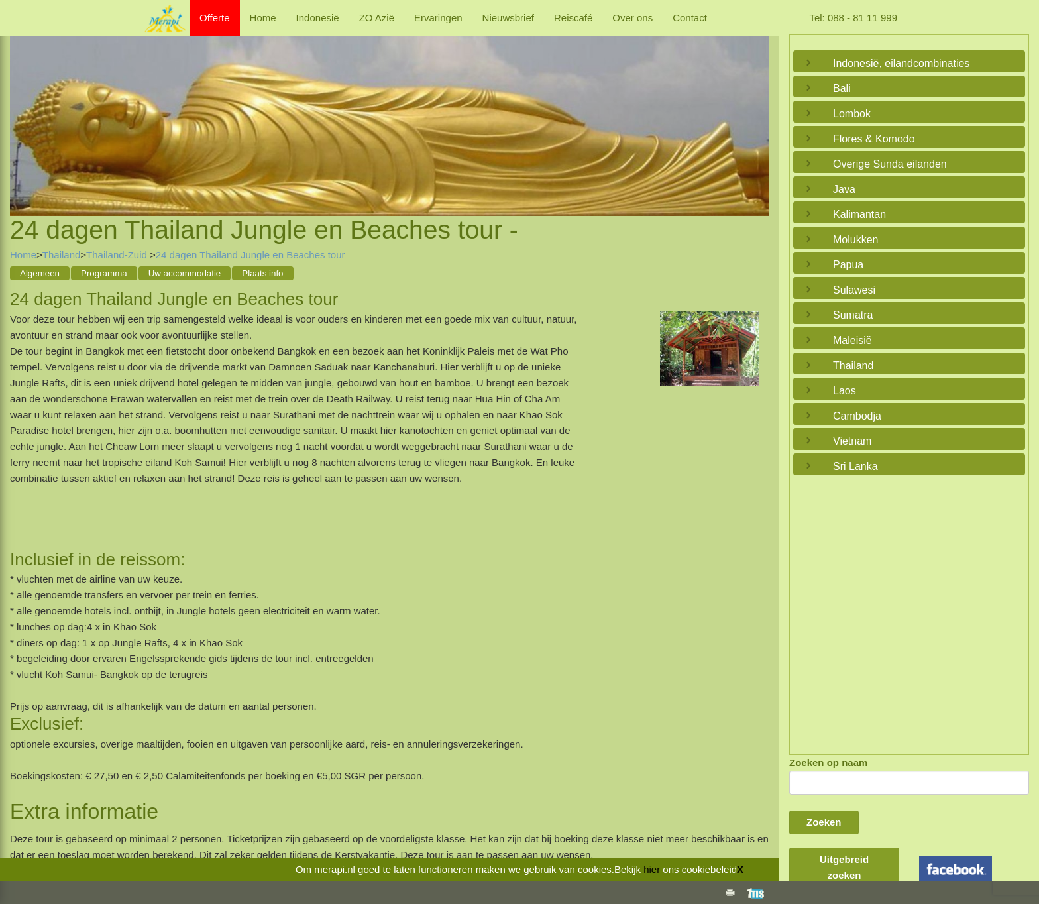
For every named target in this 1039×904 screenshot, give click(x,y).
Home (263, 17)
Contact (690, 17)
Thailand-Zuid (118, 254)
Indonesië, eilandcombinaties (901, 63)
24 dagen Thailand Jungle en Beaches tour (250, 254)
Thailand (61, 254)
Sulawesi (854, 290)
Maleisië (852, 340)
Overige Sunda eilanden (890, 164)
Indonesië (317, 17)
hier (651, 869)
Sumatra (853, 315)
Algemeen (40, 273)
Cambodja (857, 416)
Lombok (852, 113)
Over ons (632, 17)
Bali (842, 88)
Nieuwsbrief (508, 17)
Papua (848, 264)
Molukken (855, 239)
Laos (844, 390)
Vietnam (852, 441)
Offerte (214, 17)
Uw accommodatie (184, 273)
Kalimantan (859, 214)
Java (844, 189)
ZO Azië (376, 17)
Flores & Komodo (874, 138)
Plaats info (262, 273)
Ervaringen (438, 17)
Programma (104, 273)
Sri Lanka (855, 466)
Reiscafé (573, 17)
